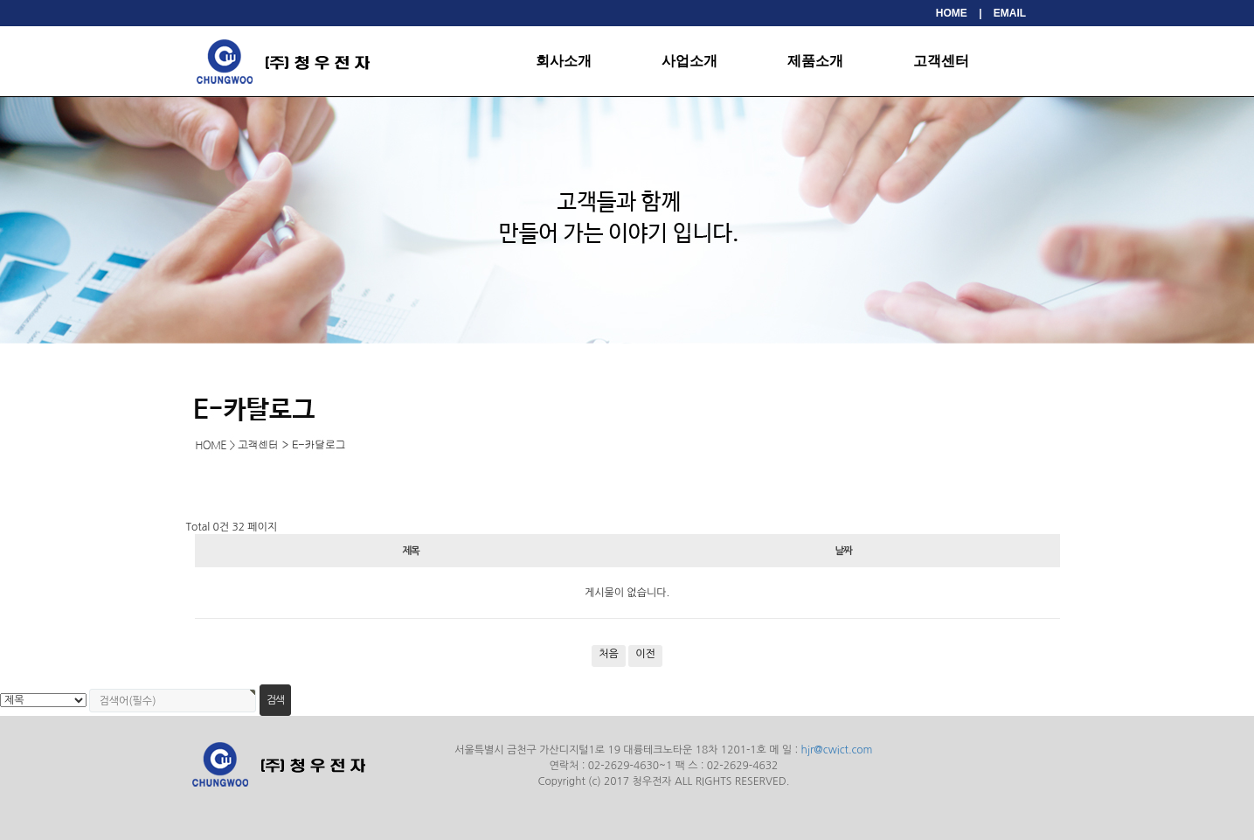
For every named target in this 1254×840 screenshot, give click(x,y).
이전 (645, 654)
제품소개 (815, 60)
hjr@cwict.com (837, 750)
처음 (609, 654)
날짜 (843, 550)
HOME (951, 13)
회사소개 (564, 60)
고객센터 (941, 60)
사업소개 (689, 60)
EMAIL (1010, 13)
